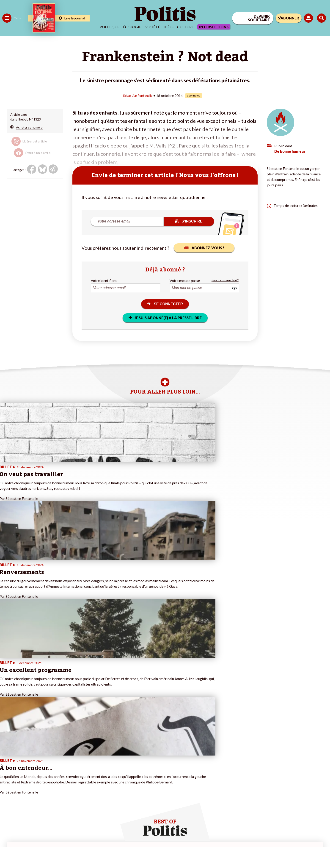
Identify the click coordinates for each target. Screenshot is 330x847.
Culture (185, 27)
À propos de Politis (52, 783)
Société (152, 27)
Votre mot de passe (185, 280)
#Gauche (81, 764)
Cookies (186, 831)
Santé (23, 769)
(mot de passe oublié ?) (225, 280)
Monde (7, 783)
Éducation (26, 764)
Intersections (213, 27)
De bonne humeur (289, 151)
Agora (6, 754)
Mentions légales (33, 831)
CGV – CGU (100, 831)
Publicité (168, 831)
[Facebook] (272, 809)
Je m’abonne (47, 769)
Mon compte (48, 788)
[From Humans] (277, 820)
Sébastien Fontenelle (138, 95)
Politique (109, 27)
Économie (26, 759)
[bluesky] (286, 809)
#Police (80, 759)
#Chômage (83, 774)
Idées (168, 27)
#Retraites (82, 769)
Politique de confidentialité (135, 831)
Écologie (132, 27)
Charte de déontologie (68, 831)
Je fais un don (48, 759)
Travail (24, 754)
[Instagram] (315, 809)
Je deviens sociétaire (54, 764)
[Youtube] (300, 809)
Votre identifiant (104, 280)
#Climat (80, 754)
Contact (8, 831)
